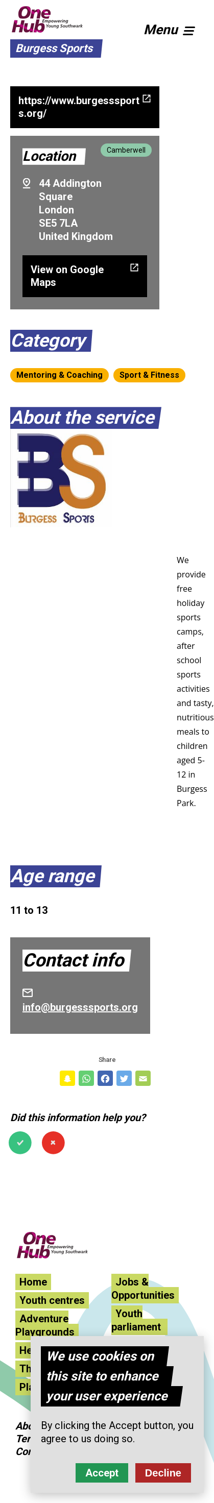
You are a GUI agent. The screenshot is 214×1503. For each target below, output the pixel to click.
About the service (82, 417)
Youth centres (52, 1300)
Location (49, 156)
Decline (163, 1473)
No (53, 1142)
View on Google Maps (67, 275)
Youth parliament (137, 1320)
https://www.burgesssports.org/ (78, 106)
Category (47, 340)
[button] (174, 28)
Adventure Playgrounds (45, 1325)
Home (33, 1282)
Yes (20, 1142)
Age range (52, 876)
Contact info (73, 960)
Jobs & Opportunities (143, 1288)
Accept (101, 1473)
